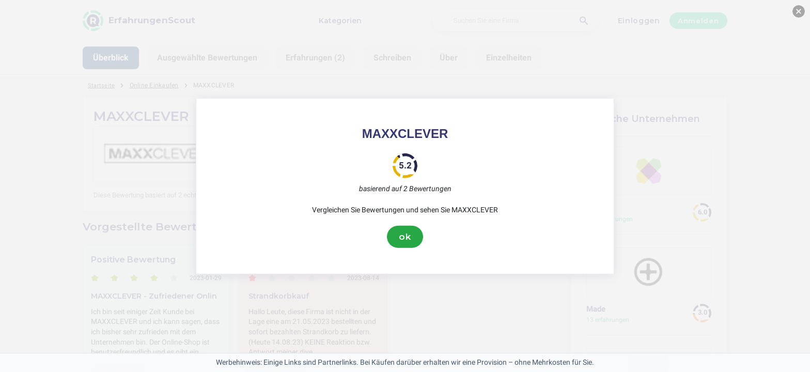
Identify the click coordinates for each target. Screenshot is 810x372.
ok (405, 236)
